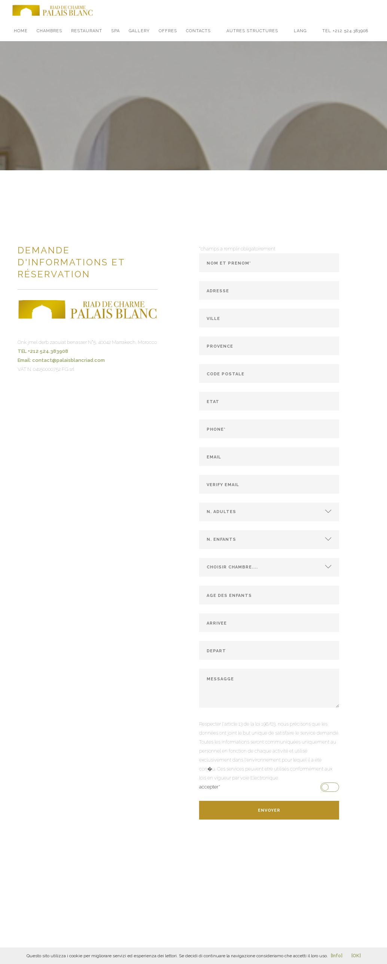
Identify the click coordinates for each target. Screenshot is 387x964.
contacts (198, 30)
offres (168, 30)
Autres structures (252, 30)
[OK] (356, 955)
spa (115, 30)
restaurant (86, 30)
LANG (300, 30)
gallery (139, 30)
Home (21, 30)
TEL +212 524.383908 (345, 30)
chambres (49, 30)
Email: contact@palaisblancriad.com (61, 360)
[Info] (336, 955)
